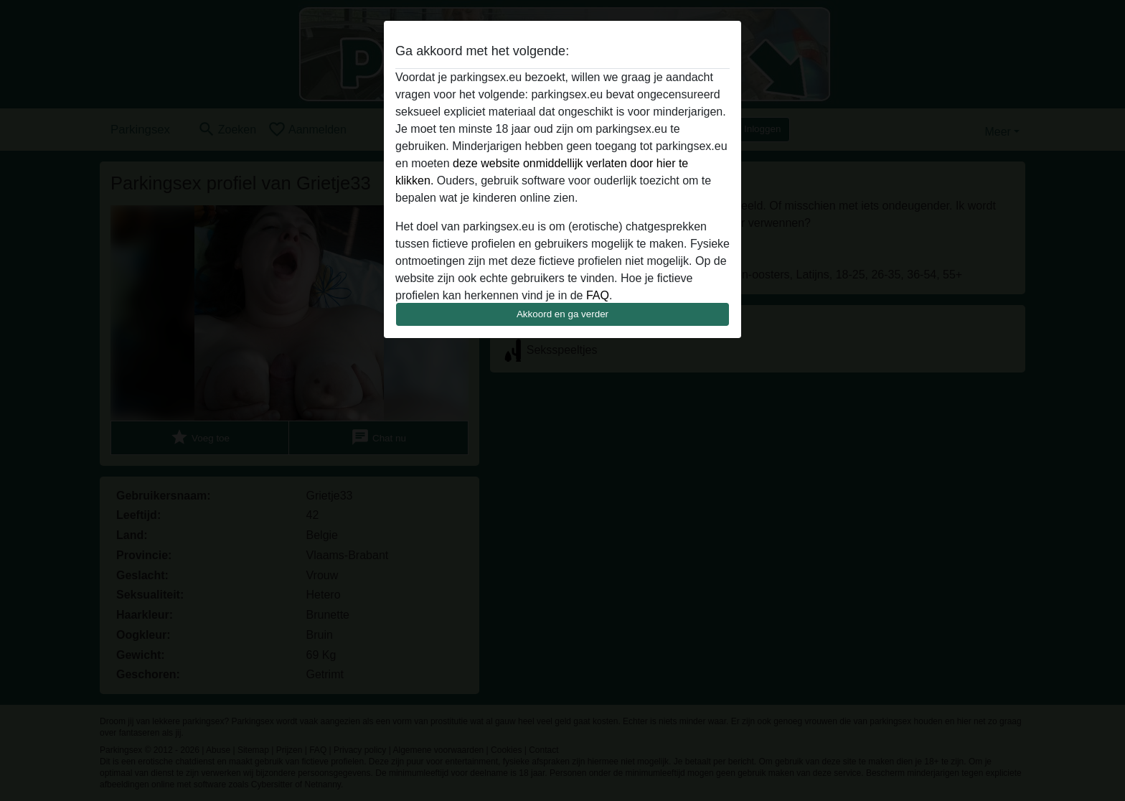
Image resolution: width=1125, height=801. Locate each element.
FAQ (597, 295)
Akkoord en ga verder (562, 314)
